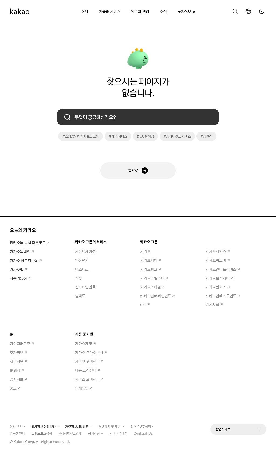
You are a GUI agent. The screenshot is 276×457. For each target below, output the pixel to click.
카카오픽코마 (217, 260)
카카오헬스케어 (219, 278)
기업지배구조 (22, 343)
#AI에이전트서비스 (177, 136)
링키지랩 (214, 304)
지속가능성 (20, 278)
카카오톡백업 (22, 251)
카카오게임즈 (217, 251)
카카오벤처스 (217, 286)
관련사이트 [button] (238, 429)
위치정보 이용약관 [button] (45, 426)
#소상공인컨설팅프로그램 (80, 136)
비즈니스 (82, 269)
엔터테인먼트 (85, 286)
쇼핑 (78, 278)
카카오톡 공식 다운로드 (29, 242)
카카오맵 (18, 269)
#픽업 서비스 (118, 136)
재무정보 (18, 361)
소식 (163, 11)
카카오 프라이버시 (91, 352)
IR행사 (17, 370)
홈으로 (138, 170)
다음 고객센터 (87, 370)
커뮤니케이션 (85, 251)
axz (145, 304)
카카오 (145, 251)
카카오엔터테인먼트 (157, 295)
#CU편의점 (145, 136)
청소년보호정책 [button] (142, 426)
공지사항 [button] (95, 433)
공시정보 (18, 379)
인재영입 (83, 388)
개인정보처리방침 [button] (78, 426)
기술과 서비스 (109, 11)
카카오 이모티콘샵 (26, 260)
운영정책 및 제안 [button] (111, 426)
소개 (84, 11)
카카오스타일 (152, 286)
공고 (15, 388)
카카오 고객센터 (89, 361)
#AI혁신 (206, 136)
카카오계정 (85, 343)
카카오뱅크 (150, 269)
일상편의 (82, 260)
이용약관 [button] (17, 426)
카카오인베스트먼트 (222, 295)
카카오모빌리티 (154, 278)
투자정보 (184, 11)
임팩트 (80, 295)
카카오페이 (150, 260)
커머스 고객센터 (89, 379)
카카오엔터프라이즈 (222, 269)
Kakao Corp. (24, 441)
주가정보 (18, 352)
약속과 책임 (140, 11)
